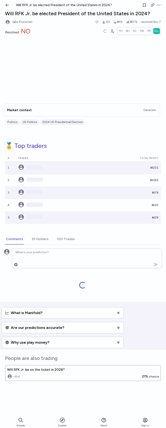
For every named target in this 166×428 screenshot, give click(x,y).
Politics (12, 122)
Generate (149, 110)
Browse (21, 422)
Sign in (145, 422)
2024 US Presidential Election (62, 122)
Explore (62, 422)
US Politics (30, 122)
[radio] (120, 31)
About (103, 422)
